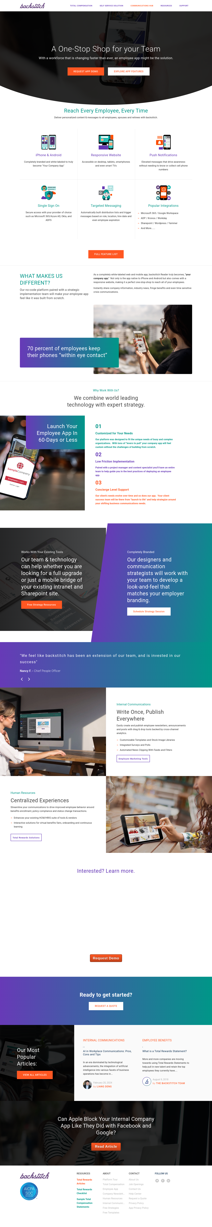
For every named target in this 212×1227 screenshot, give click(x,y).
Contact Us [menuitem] (135, 1190)
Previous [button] (26, 681)
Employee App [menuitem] (110, 1190)
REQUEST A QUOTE (106, 1007)
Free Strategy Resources (42, 605)
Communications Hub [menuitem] (142, 5)
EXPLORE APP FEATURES (129, 71)
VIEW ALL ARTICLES (35, 1076)
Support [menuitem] (183, 5)
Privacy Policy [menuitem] (136, 1204)
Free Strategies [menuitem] (111, 1209)
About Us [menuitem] (134, 1181)
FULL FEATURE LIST (106, 254)
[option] (106, 665)
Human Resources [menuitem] (112, 1200)
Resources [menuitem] (166, 5)
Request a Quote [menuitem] (138, 1200)
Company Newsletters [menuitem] (114, 1195)
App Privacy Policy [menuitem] (139, 1209)
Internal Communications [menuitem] (114, 1204)
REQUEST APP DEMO (85, 71)
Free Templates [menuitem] (111, 1214)
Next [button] (32, 681)
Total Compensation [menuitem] (81, 5)
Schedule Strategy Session (149, 612)
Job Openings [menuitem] (136, 1185)
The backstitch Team (169, 1084)
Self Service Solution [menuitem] (111, 5)
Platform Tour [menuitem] (110, 1181)
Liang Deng (102, 1088)
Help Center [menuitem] (135, 1195)
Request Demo (106, 959)
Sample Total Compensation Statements (84, 1204)
